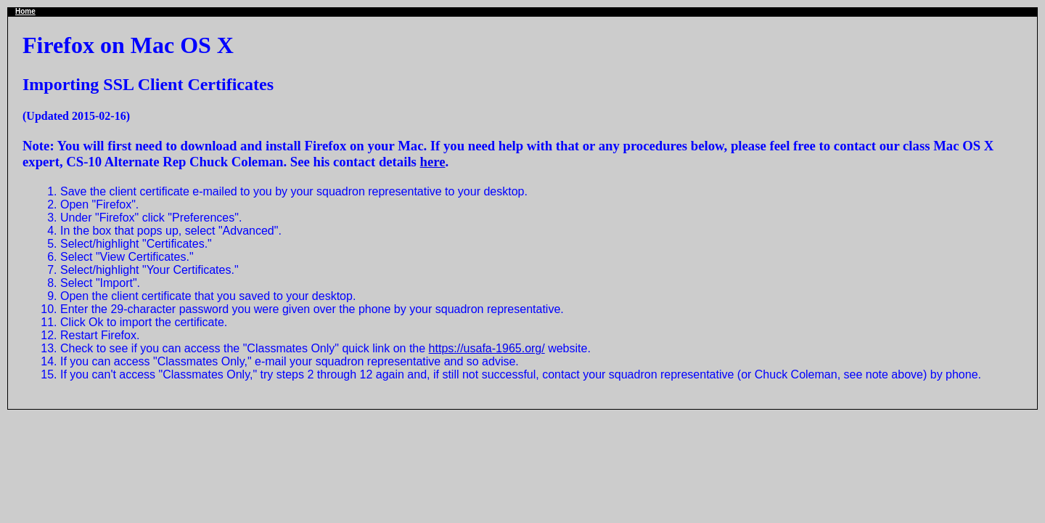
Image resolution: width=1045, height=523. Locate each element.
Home (25, 11)
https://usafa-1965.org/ (487, 348)
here (433, 161)
